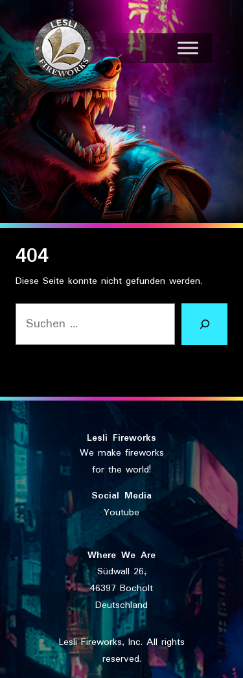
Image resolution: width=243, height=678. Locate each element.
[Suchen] (204, 324)
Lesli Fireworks (121, 438)
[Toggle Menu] (188, 47)
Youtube (121, 512)
